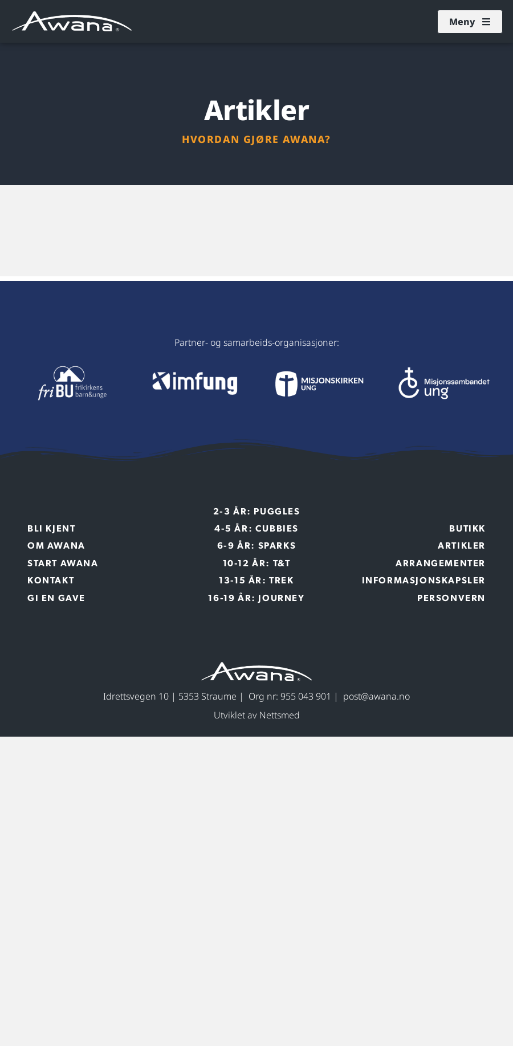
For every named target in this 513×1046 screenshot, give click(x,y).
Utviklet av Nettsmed (257, 715)
